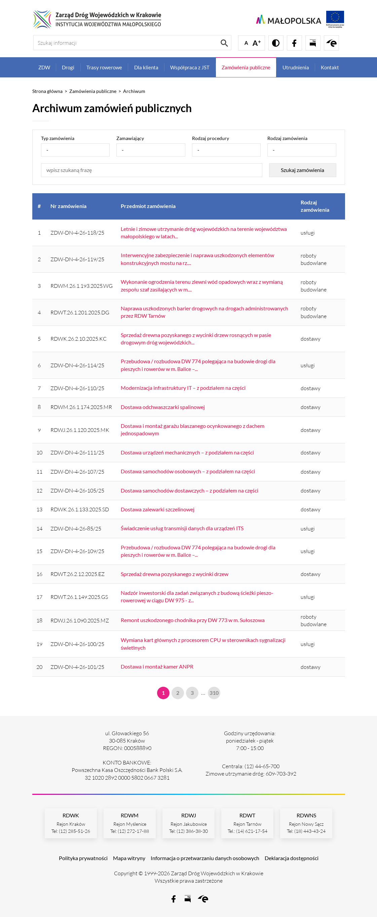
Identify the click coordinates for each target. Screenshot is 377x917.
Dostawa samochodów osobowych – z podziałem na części (188, 471)
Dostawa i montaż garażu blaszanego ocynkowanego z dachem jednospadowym (192, 429)
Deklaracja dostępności (291, 858)
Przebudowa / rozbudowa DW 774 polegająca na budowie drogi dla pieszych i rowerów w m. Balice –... (198, 365)
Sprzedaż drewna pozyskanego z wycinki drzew (174, 574)
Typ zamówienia (57, 138)
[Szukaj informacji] (132, 42)
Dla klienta (146, 67)
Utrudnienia (295, 67)
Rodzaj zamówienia (287, 138)
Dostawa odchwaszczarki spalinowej (163, 407)
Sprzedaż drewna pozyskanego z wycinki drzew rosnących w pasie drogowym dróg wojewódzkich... (196, 338)
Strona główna (47, 91)
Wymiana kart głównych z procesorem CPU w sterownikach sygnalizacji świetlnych (203, 643)
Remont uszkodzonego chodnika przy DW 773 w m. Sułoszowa (193, 620)
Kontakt (330, 67)
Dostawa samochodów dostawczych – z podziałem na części (189, 490)
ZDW (44, 67)
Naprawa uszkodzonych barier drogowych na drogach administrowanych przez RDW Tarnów (204, 312)
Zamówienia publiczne (246, 67)
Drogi (68, 67)
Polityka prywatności (83, 858)
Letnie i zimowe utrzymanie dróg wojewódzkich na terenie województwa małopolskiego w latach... (204, 232)
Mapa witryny (129, 858)
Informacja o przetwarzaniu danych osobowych (205, 858)
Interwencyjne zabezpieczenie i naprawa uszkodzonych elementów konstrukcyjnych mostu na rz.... (197, 259)
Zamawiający (130, 138)
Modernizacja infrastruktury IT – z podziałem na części (183, 387)
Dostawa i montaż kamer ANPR (157, 666)
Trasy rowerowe (104, 67)
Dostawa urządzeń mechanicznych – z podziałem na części (187, 452)
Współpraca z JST (190, 67)
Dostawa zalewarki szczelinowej (157, 509)
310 (214, 692)
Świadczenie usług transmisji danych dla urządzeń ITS (182, 528)
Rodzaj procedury (210, 138)
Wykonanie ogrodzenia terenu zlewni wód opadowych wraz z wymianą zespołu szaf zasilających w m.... (202, 285)
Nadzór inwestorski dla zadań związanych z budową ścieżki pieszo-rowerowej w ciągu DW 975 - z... (197, 596)
